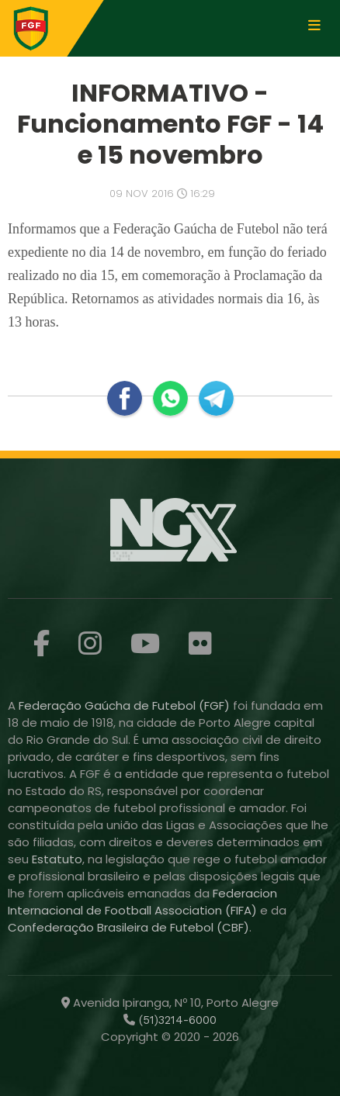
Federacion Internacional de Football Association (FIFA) (142, 901)
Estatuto (57, 859)
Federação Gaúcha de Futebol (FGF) (126, 705)
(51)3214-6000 (176, 1020)
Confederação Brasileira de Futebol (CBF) (128, 927)
